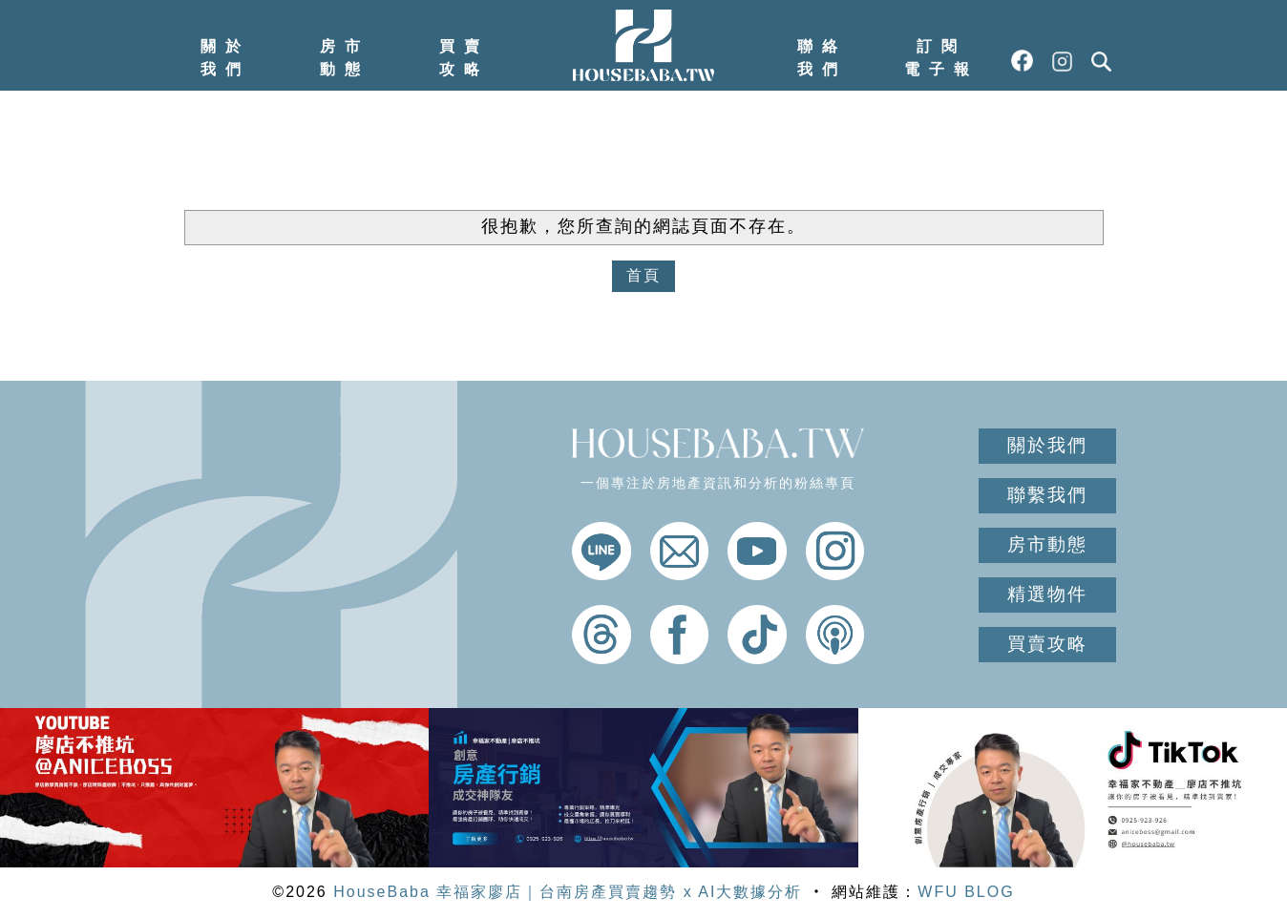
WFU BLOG (966, 892)
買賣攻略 (464, 57)
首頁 (643, 275)
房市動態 (344, 57)
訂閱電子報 (941, 57)
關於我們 (225, 57)
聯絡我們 (822, 57)
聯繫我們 (1047, 495)
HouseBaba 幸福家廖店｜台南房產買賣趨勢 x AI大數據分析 (567, 892)
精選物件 (1047, 594)
